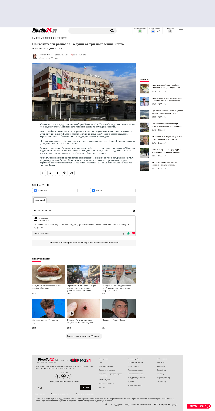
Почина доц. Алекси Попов (113, 320)
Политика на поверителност (60, 394)
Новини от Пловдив (135, 363)
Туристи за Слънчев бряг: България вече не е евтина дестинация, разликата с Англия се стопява (81, 288)
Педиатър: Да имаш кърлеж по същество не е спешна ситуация (80, 321)
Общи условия (40, 394)
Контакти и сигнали (106, 384)
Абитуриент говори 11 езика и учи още (46, 321)
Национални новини (43, 38)
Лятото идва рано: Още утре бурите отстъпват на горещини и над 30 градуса (166, 150)
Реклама (102, 388)
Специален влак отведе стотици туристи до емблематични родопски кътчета (166, 125)
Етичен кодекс (104, 380)
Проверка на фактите (107, 370)
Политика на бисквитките (85, 394)
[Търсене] (89, 30)
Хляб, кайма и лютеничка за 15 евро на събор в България (47, 287)
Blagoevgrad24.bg (163, 378)
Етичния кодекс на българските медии (66, 401)
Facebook (97, 190)
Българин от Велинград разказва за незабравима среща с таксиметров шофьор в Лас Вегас (116, 288)
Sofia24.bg (161, 363)
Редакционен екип (106, 366)
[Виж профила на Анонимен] (36, 219)
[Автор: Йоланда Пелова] (45, 55)
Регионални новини (135, 370)
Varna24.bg (161, 366)
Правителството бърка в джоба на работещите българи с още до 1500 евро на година (166, 86)
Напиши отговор (41, 234)
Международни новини (136, 378)
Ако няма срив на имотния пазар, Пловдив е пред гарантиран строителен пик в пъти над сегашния (167, 163)
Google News (40, 190)
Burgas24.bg (161, 370)
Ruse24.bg (160, 374)
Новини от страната (135, 374)
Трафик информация (135, 386)
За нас (101, 363)
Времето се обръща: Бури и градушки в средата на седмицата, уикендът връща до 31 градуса (167, 112)
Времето (131, 382)
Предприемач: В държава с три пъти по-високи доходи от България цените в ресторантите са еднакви (167, 99)
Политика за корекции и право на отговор (110, 375)
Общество (62, 38)
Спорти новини (133, 366)
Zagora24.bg (161, 382)
